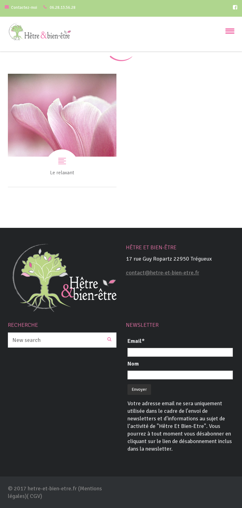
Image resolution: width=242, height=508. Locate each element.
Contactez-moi (24, 7)
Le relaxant (62, 130)
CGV (35, 496)
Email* (136, 341)
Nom (133, 363)
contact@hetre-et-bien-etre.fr (162, 272)
